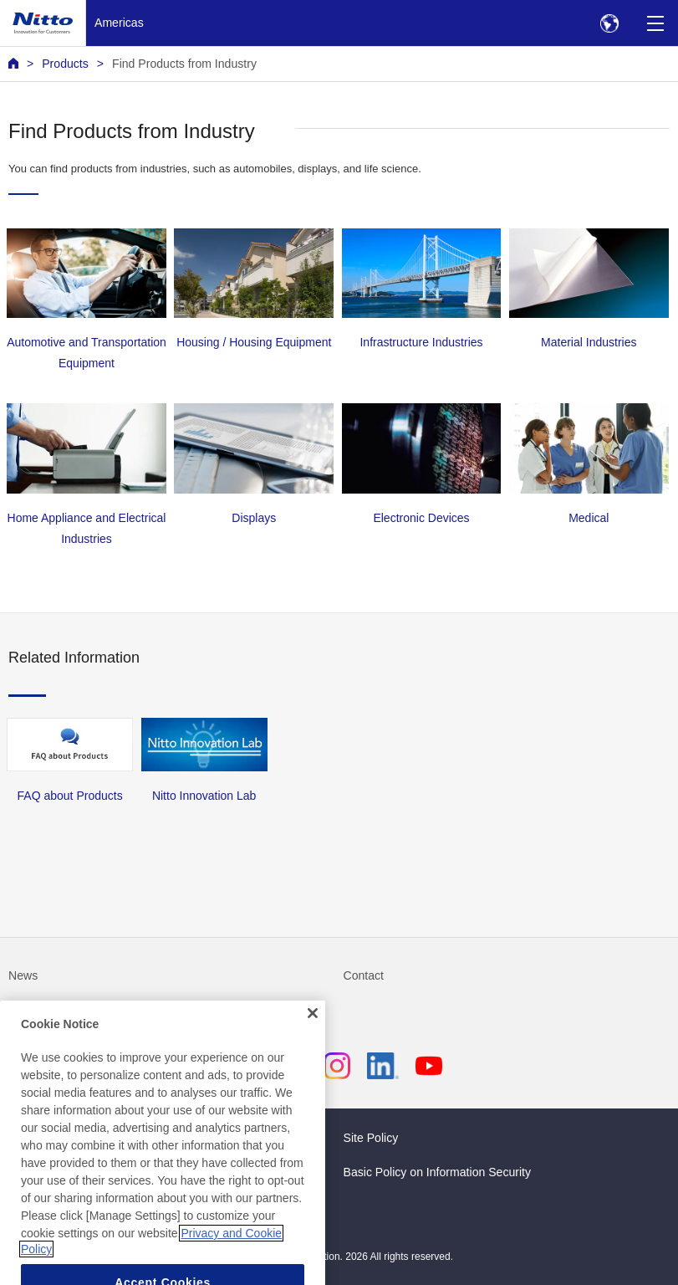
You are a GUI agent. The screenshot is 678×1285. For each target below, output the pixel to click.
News (23, 975)
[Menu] (655, 23)
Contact (364, 975)
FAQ (20, 1009)
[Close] (312, 1026)
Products (65, 63)
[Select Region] (609, 23)
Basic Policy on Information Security (438, 1172)
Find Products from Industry (184, 63)
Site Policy (371, 1137)
